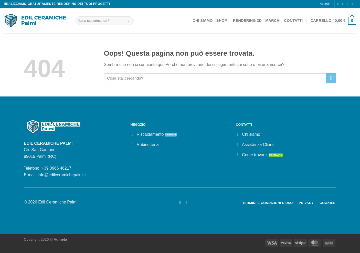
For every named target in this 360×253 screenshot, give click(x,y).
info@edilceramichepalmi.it (62, 175)
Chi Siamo (203, 20)
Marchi (272, 20)
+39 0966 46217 (56, 168)
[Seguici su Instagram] (343, 4)
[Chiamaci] (353, 4)
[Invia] (129, 20)
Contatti (293, 20)
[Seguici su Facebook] (339, 4)
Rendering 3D (247, 20)
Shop (222, 20)
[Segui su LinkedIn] (186, 202)
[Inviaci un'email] (348, 4)
